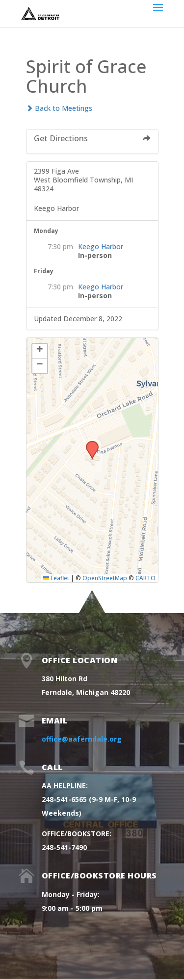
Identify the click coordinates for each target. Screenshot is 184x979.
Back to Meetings (59, 108)
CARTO (145, 578)
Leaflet (56, 578)
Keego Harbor (100, 246)
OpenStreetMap (104, 578)
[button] (89, 444)
